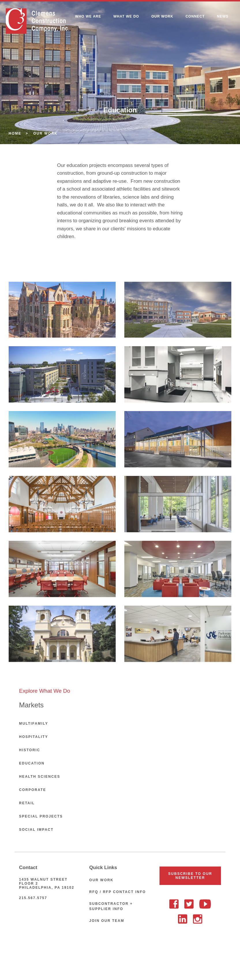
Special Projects (41, 816)
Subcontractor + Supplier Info (111, 906)
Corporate (32, 790)
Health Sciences (39, 777)
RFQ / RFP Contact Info (117, 892)
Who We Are (88, 16)
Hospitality (33, 737)
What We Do (126, 16)
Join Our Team (106, 921)
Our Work (162, 16)
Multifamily (33, 724)
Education (31, 763)
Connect (195, 16)
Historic (29, 750)
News (222, 16)
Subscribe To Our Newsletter (190, 876)
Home (15, 133)
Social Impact (36, 830)
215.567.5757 (33, 898)
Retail (27, 803)
